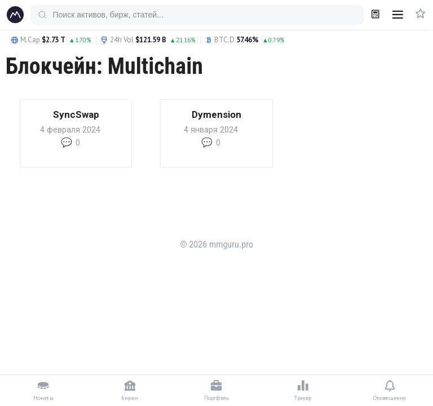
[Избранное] (420, 15)
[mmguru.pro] (15, 14)
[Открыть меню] (397, 15)
